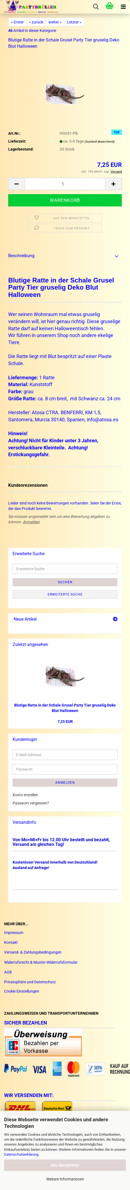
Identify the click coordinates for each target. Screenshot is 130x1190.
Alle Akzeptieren (65, 1165)
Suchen (65, 582)
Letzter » (74, 22)
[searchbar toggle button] (96, 7)
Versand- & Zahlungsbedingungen (33, 952)
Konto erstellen (25, 795)
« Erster (17, 22)
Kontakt (11, 942)
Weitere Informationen (65, 1179)
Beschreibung (21, 255)
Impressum (13, 932)
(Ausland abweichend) (100, 141)
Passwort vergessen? (31, 803)
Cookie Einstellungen (21, 991)
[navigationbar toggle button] (123, 7)
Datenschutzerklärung (21, 1154)
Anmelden (31, 522)
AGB (8, 972)
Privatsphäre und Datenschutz (30, 982)
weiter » (55, 22)
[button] (16, 184)
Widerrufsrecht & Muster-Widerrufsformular (41, 962)
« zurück (36, 22)
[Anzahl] (65, 184)
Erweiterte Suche (65, 594)
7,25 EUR (65, 721)
